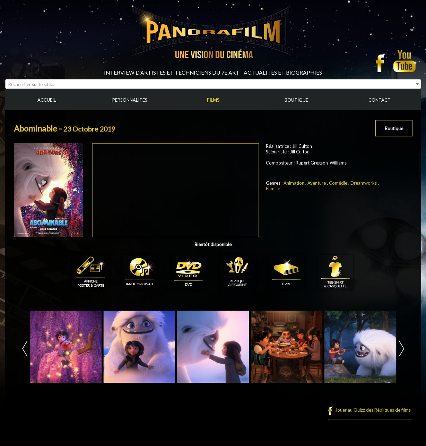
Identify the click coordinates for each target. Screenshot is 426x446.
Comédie (338, 183)
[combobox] (213, 84)
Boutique (394, 128)
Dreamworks (363, 183)
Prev (24, 348)
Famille (273, 188)
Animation (294, 183)
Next (401, 348)
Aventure (316, 183)
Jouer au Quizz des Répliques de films (373, 410)
